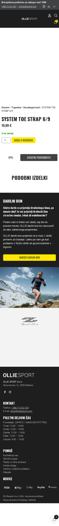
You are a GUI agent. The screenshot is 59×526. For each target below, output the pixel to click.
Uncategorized (31, 107)
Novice (7, 501)
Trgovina (16, 107)
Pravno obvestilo (10, 523)
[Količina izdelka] (6, 140)
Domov (5, 107)
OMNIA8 (32, 523)
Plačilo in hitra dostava (14, 485)
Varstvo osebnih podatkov (16, 491)
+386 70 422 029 (9, 6)
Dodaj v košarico (23, 140)
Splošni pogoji (10, 481)
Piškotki (7, 495)
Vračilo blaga (9, 488)
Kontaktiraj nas (10, 478)
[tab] (11, 157)
